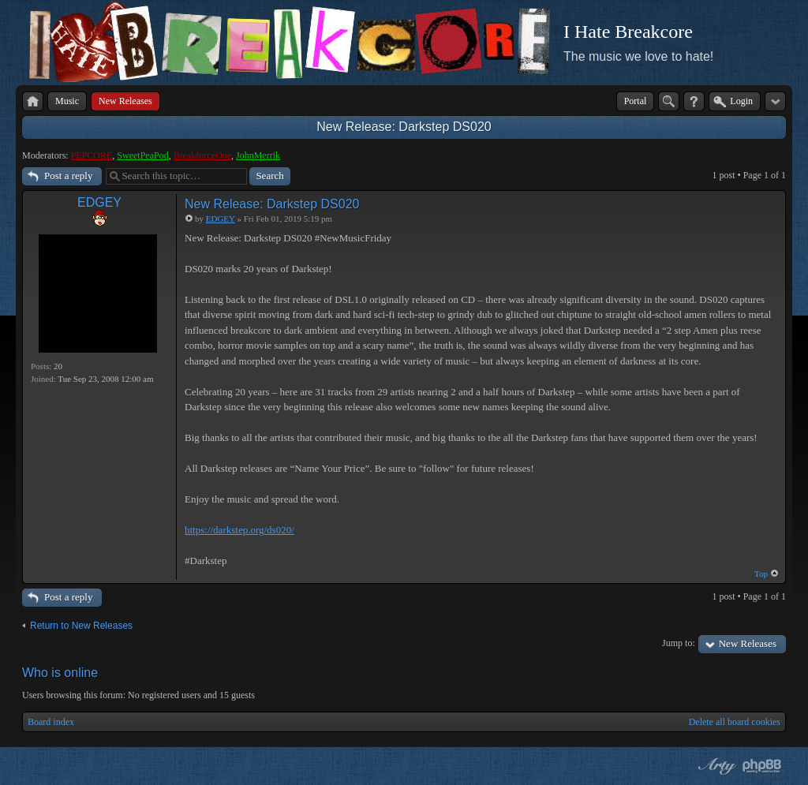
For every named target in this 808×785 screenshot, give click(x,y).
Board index (51, 721)
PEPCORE (92, 155)
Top (761, 573)
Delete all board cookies (734, 721)
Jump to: (678, 643)
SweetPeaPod (142, 155)
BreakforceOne (202, 155)
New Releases (747, 643)
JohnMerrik (258, 155)
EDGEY (99, 202)
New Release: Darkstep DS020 (403, 126)
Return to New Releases (81, 625)
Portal (635, 101)
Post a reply (68, 175)
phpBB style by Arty (715, 766)
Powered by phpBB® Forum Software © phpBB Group (762, 766)
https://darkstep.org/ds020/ (239, 530)
